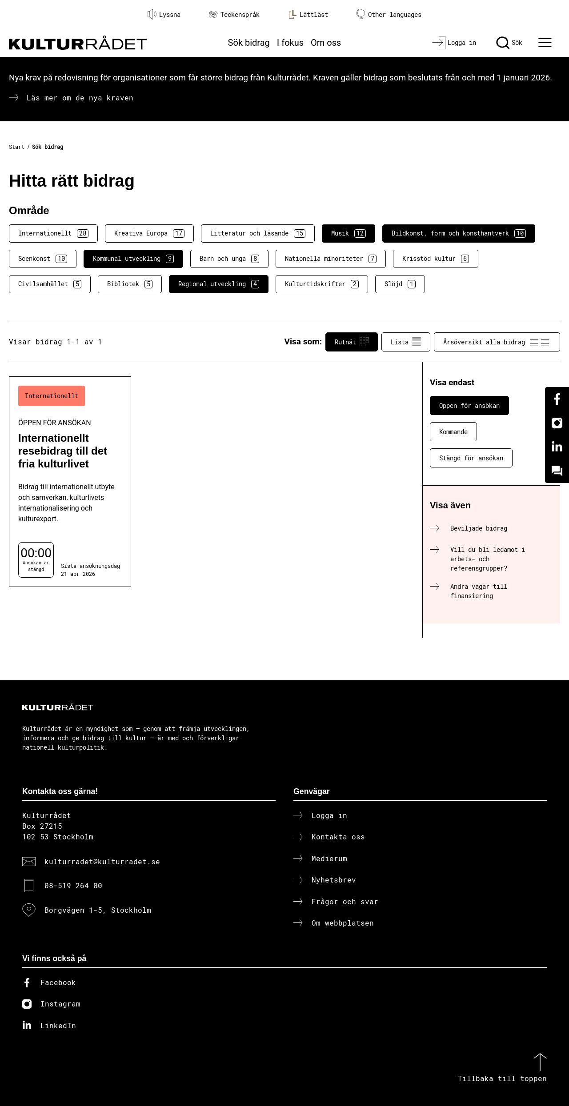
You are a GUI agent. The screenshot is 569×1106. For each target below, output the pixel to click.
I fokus (290, 42)
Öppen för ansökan (469, 405)
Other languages (389, 14)
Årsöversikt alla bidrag (497, 341)
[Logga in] (454, 43)
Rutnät (352, 341)
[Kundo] (557, 471)
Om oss (326, 42)
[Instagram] (557, 423)
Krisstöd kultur (435, 258)
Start (16, 146)
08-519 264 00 (73, 885)
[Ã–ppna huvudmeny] (546, 42)
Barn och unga (229, 258)
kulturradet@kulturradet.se (102, 861)
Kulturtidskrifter (322, 283)
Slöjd (400, 283)
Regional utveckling (218, 283)
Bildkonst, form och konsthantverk (459, 233)
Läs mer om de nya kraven (80, 97)
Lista (406, 341)
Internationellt (53, 233)
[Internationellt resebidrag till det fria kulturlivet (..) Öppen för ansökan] (70, 481)
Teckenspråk (234, 14)
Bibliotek (129, 283)
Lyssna (164, 14)
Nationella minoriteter (331, 258)
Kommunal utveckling (133, 258)
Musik (348, 233)
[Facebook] (557, 399)
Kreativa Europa (149, 233)
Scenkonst (42, 258)
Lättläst (308, 14)
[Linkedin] (557, 447)
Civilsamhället (49, 283)
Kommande (453, 431)
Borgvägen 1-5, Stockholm (97, 909)
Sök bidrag (249, 42)
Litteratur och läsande (257, 233)
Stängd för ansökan (471, 458)
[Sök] (509, 43)
